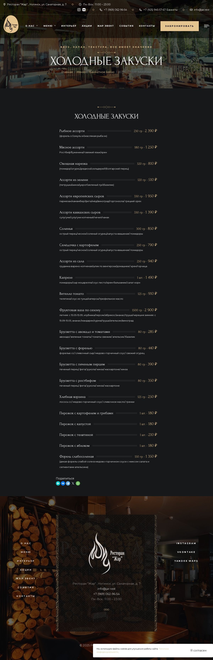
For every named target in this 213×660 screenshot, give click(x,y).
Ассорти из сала (71, 261)
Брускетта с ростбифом (77, 381)
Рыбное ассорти (72, 131)
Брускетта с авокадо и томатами (84, 332)
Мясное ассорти (71, 147)
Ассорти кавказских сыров (79, 212)
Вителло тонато (71, 294)
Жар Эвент (105, 26)
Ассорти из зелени (73, 180)
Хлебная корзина (72, 397)
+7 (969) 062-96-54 (113, 9)
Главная (67, 72)
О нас (30, 26)
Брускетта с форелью (75, 348)
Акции (87, 26)
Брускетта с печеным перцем (82, 364)
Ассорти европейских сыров (81, 196)
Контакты (147, 26)
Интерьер (68, 26)
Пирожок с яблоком (74, 446)
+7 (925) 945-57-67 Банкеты (158, 9)
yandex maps (186, 561)
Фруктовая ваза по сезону (79, 310)
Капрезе (66, 277)
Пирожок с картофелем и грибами (86, 413)
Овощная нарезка (73, 164)
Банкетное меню (101, 72)
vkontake (186, 552)
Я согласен (198, 650)
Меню (47, 26)
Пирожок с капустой (75, 424)
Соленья (66, 229)
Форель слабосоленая (76, 456)
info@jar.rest (199, 9)
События (126, 26)
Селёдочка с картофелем (79, 245)
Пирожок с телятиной (76, 435)
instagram (186, 543)
